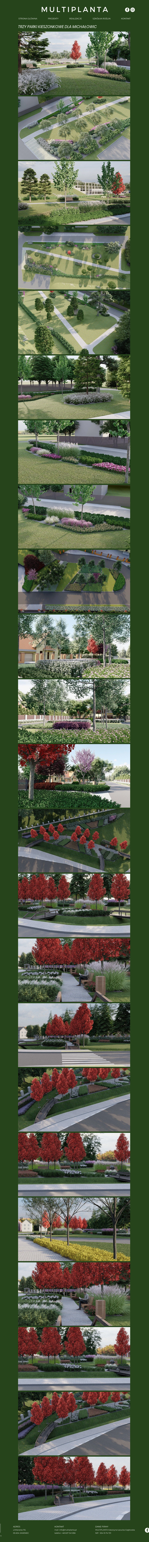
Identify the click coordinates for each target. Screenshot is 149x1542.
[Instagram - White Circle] (132, 10)
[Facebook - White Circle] (127, 10)
